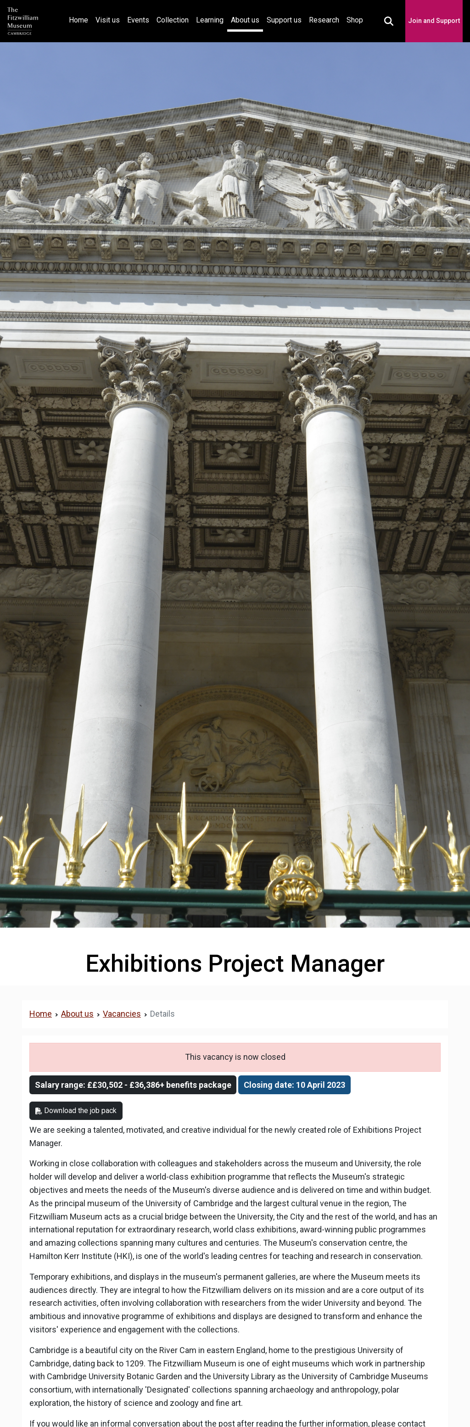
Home (80, 19)
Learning (210, 20)
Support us (284, 20)
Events (138, 20)
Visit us (107, 20)
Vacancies (122, 1013)
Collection (173, 20)
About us (245, 20)
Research (324, 20)
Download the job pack (76, 1110)
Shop (355, 20)
